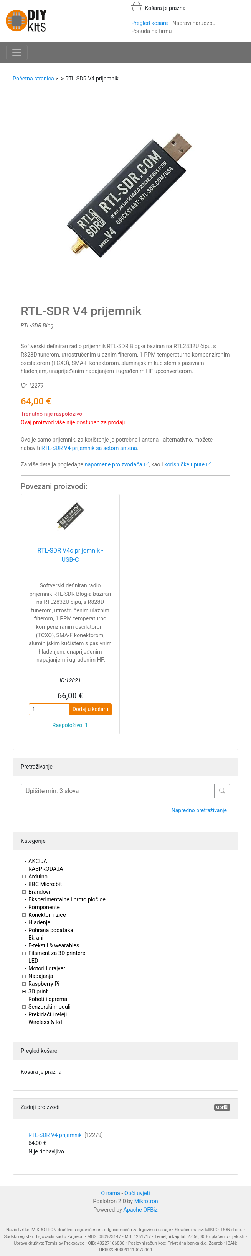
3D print (38, 991)
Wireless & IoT (45, 1022)
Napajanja (40, 976)
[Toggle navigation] (17, 52)
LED (33, 961)
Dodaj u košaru (90, 709)
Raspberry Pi (43, 984)
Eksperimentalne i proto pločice (67, 899)
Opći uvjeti (137, 1193)
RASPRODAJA (45, 869)
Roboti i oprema (47, 999)
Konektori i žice (47, 915)
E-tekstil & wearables (53, 945)
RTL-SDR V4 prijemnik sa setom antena (89, 448)
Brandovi (39, 892)
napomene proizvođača (113, 464)
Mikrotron (146, 1201)
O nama (110, 1193)
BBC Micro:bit (45, 884)
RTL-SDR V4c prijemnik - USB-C (70, 555)
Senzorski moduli (49, 1007)
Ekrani (35, 938)
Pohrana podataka (50, 930)
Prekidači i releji (47, 1014)
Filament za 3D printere (56, 953)
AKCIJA (37, 861)
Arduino (38, 876)
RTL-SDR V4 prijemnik (65, 1135)
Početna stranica (33, 78)
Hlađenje (39, 922)
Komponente (44, 907)
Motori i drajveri (47, 968)
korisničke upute (184, 464)
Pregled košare (149, 23)
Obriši (222, 1107)
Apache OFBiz (140, 1210)
